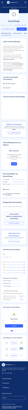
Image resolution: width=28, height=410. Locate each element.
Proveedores (14, 383)
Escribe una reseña (22, 297)
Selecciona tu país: (7, 393)
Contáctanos (14, 388)
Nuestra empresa (14, 379)
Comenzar (14, 164)
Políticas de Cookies (17, 406)
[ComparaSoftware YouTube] (5, 373)
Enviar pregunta (14, 223)
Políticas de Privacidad (7, 406)
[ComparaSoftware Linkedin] (3, 373)
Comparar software (8, 29)
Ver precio (21, 29)
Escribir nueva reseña (20, 25)
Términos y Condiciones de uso (9, 407)
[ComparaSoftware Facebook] (8, 373)
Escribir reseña (14, 241)
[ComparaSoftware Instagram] (11, 373)
